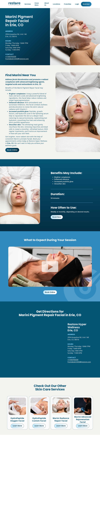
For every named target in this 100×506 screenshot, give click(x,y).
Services (28, 4)
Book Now (56, 217)
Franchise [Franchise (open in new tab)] (67, 4)
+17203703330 (10, 57)
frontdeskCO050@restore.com (17, 59)
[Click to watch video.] (50, 267)
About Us (46, 4)
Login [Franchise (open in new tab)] (77, 4)
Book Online (12, 150)
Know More (37, 4)
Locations (56, 4)
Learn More (17, 426)
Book (86, 4)
